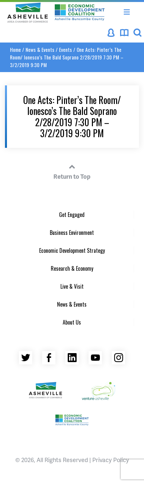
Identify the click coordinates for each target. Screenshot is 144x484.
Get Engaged (72, 215)
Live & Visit (72, 286)
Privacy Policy (110, 459)
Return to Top (72, 170)
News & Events (40, 49)
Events (65, 49)
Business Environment (72, 233)
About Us (72, 322)
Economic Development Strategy (72, 250)
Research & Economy (72, 268)
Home (15, 49)
